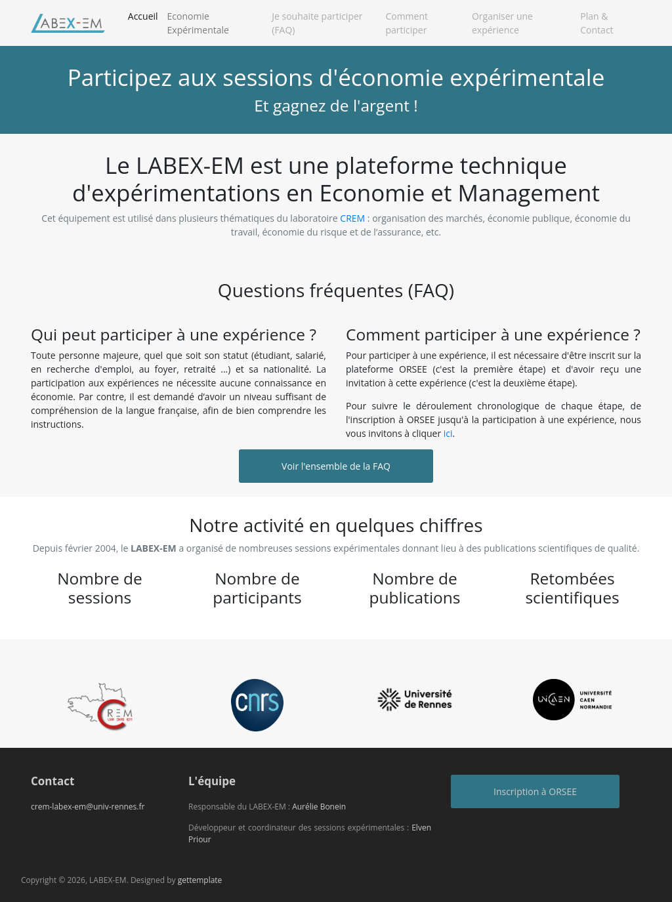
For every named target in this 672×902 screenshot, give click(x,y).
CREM (353, 218)
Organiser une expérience (502, 23)
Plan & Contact (596, 23)
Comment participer (406, 23)
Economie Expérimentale (198, 23)
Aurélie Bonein (319, 806)
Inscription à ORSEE (535, 791)
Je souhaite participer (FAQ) (317, 23)
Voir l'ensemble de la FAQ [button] (336, 466)
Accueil (145, 15)
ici (448, 433)
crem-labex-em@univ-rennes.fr (87, 806)
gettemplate (200, 880)
